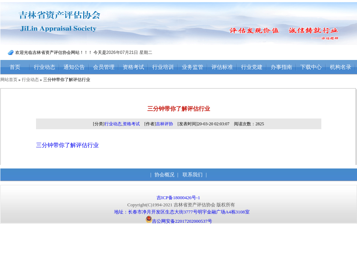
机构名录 (340, 67)
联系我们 (193, 174)
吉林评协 (164, 123)
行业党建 (251, 67)
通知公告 (74, 67)
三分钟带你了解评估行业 (67, 145)
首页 (15, 67)
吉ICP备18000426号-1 (179, 197)
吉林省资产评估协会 (74, 23)
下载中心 (311, 67)
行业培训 (163, 67)
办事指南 (281, 67)
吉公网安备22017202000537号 (179, 221)
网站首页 (8, 79)
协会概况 (164, 174)
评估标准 (222, 67)
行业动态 (44, 67)
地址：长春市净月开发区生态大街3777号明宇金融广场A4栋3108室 (182, 212)
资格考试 (133, 67)
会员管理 (103, 67)
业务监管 (192, 67)
